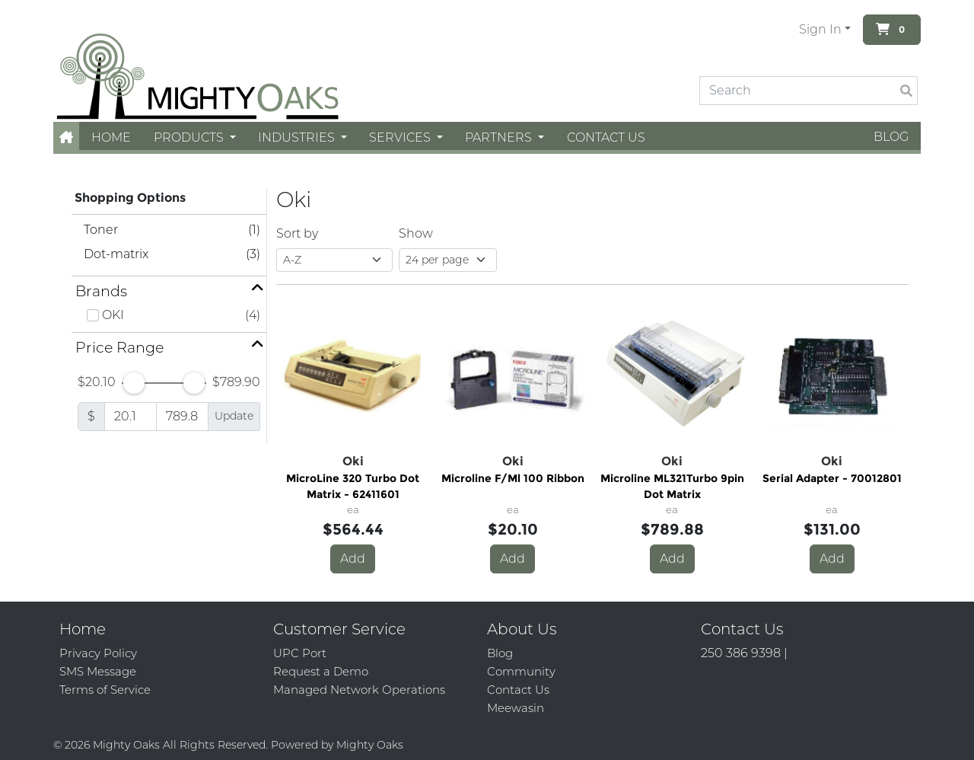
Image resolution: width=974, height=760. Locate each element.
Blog (891, 136)
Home (111, 137)
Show (416, 233)
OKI (113, 315)
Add (352, 558)
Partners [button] (500, 137)
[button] (66, 137)
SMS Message (97, 671)
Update (234, 416)
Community (521, 671)
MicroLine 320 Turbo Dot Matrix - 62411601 (352, 486)
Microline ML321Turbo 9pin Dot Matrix (672, 486)
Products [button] (190, 137)
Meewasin (515, 708)
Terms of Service (105, 689)
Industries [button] (298, 137)
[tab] (169, 291)
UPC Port (299, 653)
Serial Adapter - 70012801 (832, 478)
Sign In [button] (820, 29)
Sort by (297, 233)
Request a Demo (320, 671)
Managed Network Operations (359, 689)
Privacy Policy (98, 653)
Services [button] (401, 137)
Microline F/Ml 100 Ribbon (512, 478)
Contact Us (606, 137)
